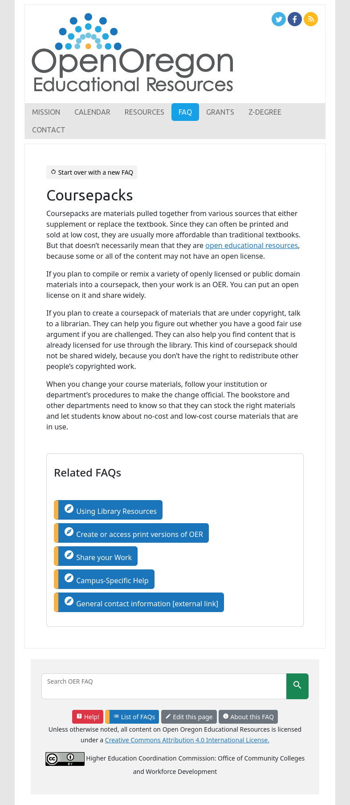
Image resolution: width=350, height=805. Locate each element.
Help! (87, 717)
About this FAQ (248, 717)
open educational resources (251, 245)
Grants (220, 112)
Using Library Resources (110, 509)
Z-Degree (264, 112)
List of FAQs (134, 717)
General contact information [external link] (141, 602)
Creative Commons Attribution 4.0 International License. (187, 740)
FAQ (185, 112)
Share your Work (98, 555)
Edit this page (189, 717)
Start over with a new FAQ (91, 172)
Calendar (92, 112)
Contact (48, 130)
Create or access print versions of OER (133, 532)
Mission (46, 112)
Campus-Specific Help (106, 579)
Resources (144, 112)
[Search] (164, 686)
